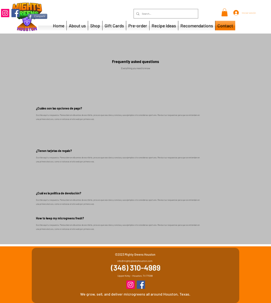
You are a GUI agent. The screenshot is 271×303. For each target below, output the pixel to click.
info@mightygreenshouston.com (134, 260)
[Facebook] (15, 13)
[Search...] (165, 13)
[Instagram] (5, 13)
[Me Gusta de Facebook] (54, 13)
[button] (224, 12)
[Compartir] (37, 16)
